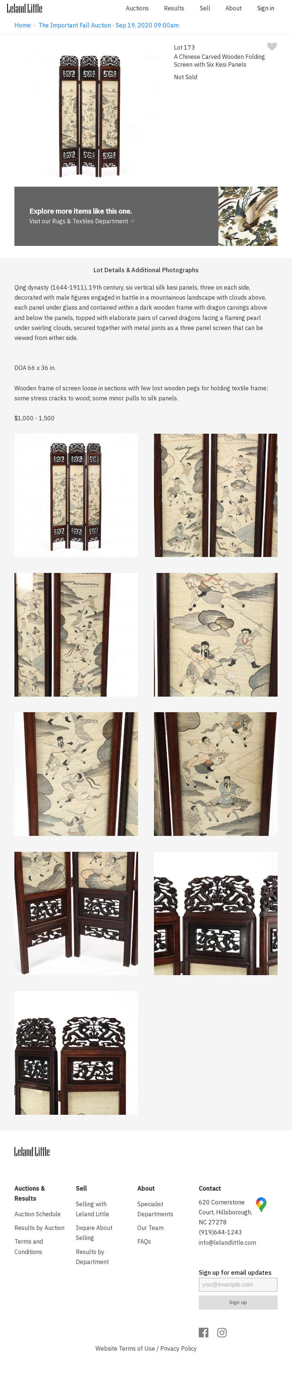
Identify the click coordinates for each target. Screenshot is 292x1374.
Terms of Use (137, 1348)
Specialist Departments (155, 1209)
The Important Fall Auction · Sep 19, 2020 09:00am (108, 25)
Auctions (137, 8)
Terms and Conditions (28, 1246)
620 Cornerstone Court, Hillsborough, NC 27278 (225, 1212)
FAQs (144, 1241)
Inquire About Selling (94, 1232)
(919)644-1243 (220, 1232)
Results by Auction (39, 1227)
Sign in (265, 8)
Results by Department (92, 1256)
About (233, 8)
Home (22, 25)
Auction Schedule (37, 1214)
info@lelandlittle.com (227, 1242)
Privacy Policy (178, 1348)
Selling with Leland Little (92, 1209)
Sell (205, 8)
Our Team (150, 1227)
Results (174, 8)
